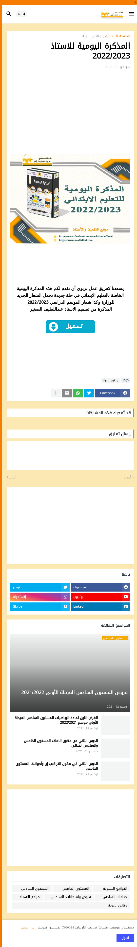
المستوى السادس (33, 888)
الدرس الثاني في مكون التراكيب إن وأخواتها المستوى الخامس (55, 766)
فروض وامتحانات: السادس (69, 897)
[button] (130, 14)
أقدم (11, 477)
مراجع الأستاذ (28, 897)
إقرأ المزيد (26, 927)
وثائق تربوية (89, 37)
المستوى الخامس (74, 888)
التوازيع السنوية (113, 888)
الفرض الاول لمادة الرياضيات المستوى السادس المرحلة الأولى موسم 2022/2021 (54, 720)
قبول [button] (123, 937)
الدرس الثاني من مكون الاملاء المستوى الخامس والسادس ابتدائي (59, 743)
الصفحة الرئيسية (115, 37)
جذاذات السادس (113, 897)
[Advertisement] (68, 112)
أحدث (125, 477)
